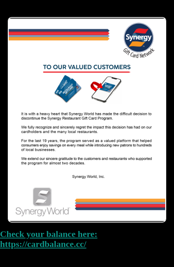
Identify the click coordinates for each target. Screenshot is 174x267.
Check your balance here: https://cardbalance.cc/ (48, 239)
